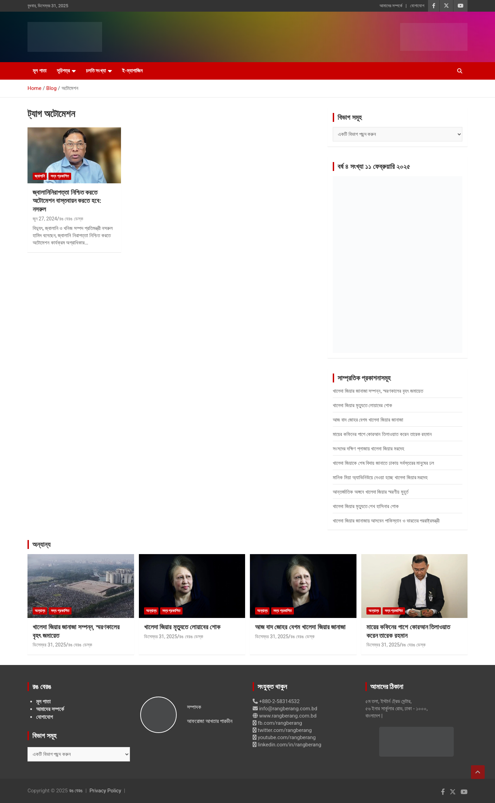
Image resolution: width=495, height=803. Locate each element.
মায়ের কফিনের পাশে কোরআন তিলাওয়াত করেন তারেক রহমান (382, 434)
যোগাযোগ (417, 5)
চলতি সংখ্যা (96, 71)
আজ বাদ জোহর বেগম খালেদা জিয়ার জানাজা (368, 420)
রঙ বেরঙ (76, 791)
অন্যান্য (41, 544)
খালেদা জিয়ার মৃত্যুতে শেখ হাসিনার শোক (366, 506)
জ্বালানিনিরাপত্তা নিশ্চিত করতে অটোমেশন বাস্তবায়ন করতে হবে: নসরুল (67, 200)
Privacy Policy (105, 791)
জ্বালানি (40, 176)
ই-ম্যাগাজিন (132, 71)
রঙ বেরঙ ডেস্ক (71, 218)
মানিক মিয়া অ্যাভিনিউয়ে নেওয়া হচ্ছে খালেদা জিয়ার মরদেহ (380, 477)
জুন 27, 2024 (45, 218)
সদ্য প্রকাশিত (60, 176)
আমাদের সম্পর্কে (391, 5)
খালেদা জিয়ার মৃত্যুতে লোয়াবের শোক (362, 405)
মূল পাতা (39, 71)
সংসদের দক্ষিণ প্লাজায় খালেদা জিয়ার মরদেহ (368, 449)
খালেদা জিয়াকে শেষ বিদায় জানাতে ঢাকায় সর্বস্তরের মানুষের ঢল (383, 463)
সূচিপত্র (63, 71)
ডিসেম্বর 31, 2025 (49, 644)
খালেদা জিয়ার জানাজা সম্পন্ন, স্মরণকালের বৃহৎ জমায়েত (378, 391)
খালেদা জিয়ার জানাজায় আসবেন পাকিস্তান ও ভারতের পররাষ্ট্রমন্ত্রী (386, 521)
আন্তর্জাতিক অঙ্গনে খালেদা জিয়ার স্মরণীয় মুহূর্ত (370, 492)
